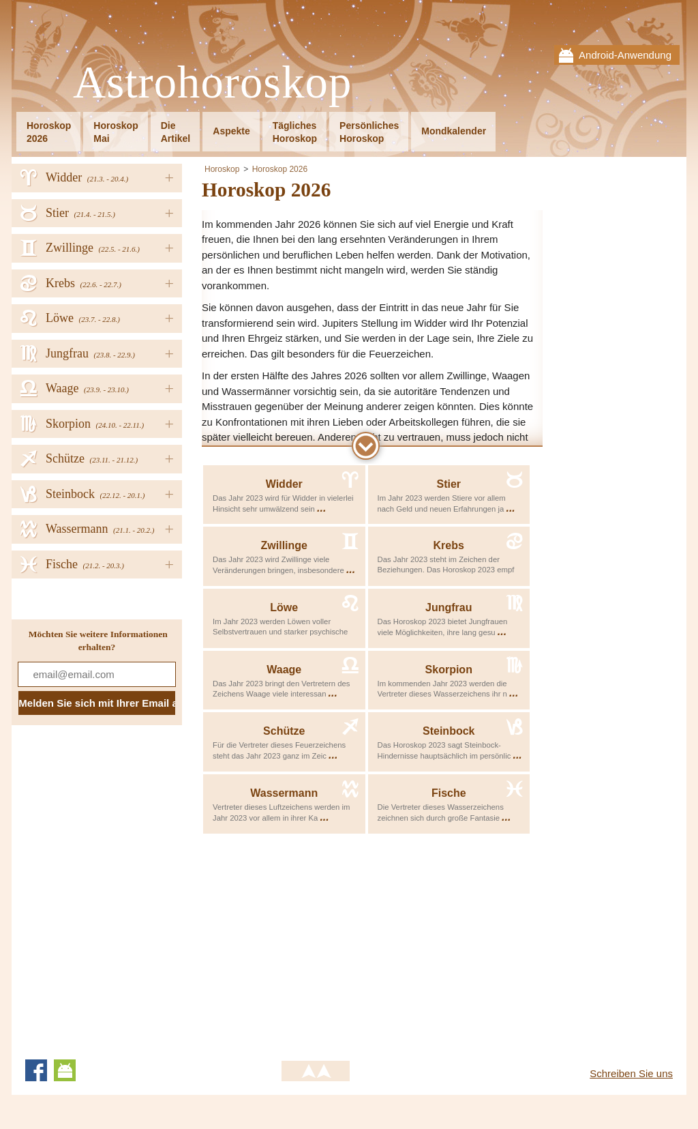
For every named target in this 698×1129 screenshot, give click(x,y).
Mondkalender (453, 131)
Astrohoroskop (212, 82)
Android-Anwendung (625, 55)
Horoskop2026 (49, 132)
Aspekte (231, 131)
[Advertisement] (316, 944)
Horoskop (221, 169)
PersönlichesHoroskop (369, 132)
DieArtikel (176, 132)
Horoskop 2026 (279, 169)
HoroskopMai (115, 132)
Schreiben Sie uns (631, 1073)
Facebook (36, 1070)
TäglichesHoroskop (295, 132)
